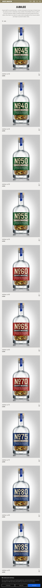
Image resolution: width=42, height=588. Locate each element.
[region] (21, 582)
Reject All (21, 585)
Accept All (34, 585)
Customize (8, 585)
